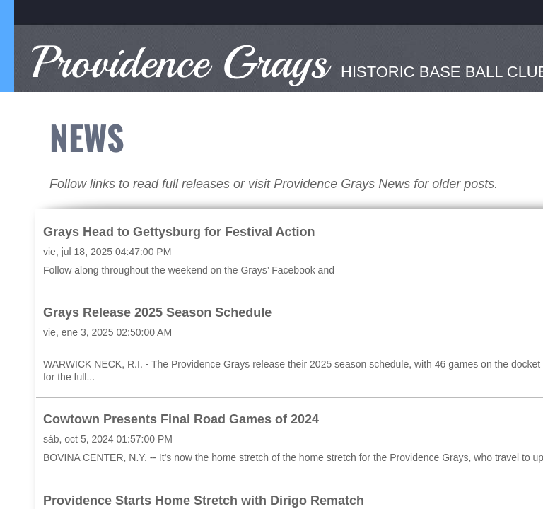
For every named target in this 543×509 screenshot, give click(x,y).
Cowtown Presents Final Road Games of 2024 (181, 419)
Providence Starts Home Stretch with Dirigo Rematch (203, 500)
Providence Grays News (342, 184)
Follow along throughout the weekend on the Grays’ (157, 270)
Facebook (293, 270)
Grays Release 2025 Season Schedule (157, 312)
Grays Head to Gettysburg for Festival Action (179, 232)
